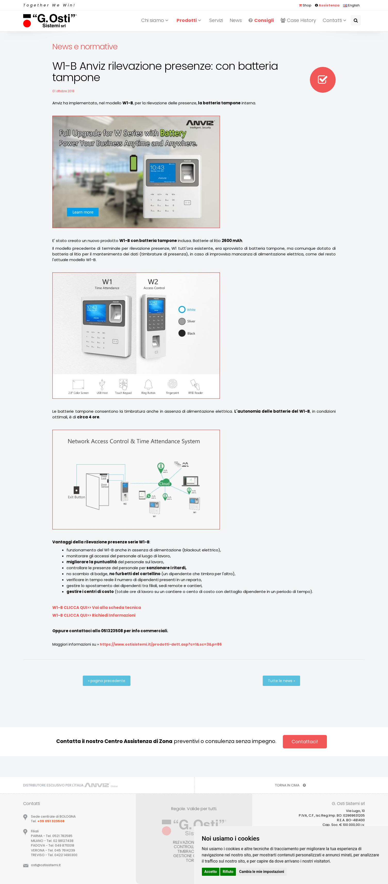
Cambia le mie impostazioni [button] (261, 872)
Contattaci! (305, 741)
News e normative (85, 46)
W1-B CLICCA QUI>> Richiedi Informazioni (93, 615)
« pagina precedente (106, 680)
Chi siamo (155, 20)
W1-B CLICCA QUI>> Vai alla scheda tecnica (96, 607)
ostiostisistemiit (46, 865)
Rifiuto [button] (228, 872)
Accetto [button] (210, 872)
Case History (298, 20)
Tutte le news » (281, 680)
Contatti (335, 20)
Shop (305, 5)
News (236, 20)
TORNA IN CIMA (290, 785)
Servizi (216, 20)
